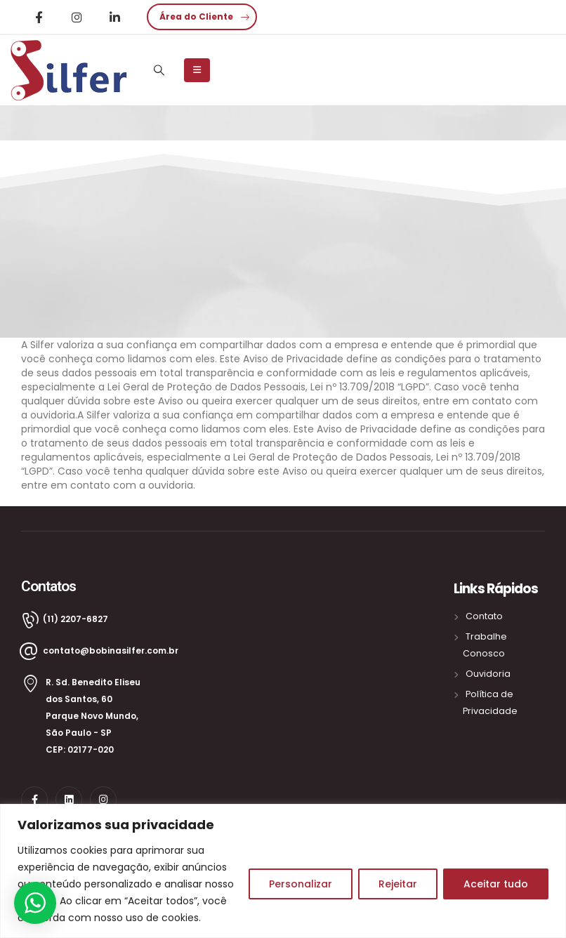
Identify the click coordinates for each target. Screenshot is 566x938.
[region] (283, 871)
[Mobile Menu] (197, 70)
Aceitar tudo (495, 884)
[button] (202, 17)
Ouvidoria (488, 674)
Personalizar (300, 884)
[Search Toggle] (158, 70)
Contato (484, 616)
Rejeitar (398, 884)
